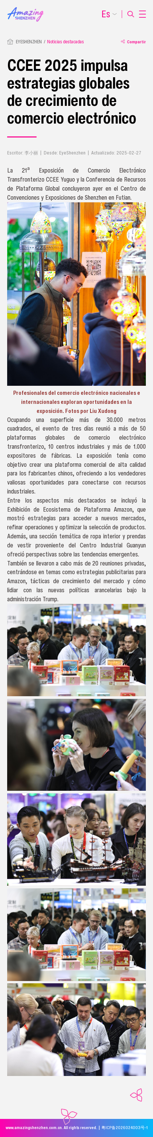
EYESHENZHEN (29, 41)
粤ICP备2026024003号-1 (124, 1128)
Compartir (133, 41)
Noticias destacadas (65, 41)
